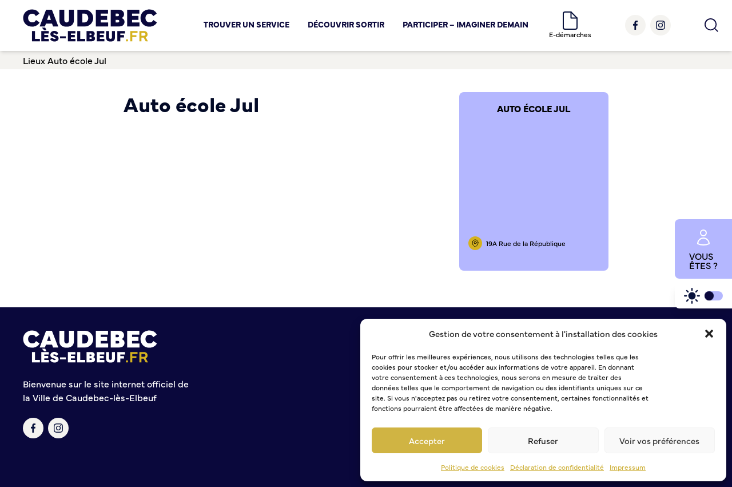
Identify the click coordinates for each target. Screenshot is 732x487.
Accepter (427, 440)
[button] (709, 333)
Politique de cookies (472, 467)
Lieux (34, 60)
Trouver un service (246, 24)
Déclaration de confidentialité (557, 467)
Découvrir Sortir (346, 24)
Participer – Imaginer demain (465, 24)
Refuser (543, 440)
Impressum (628, 467)
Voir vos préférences (659, 440)
